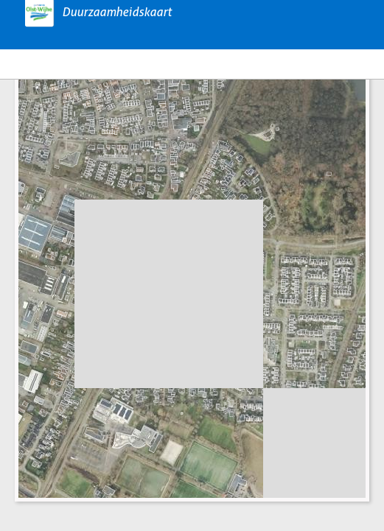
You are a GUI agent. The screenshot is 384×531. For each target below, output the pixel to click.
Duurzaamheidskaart (117, 12)
